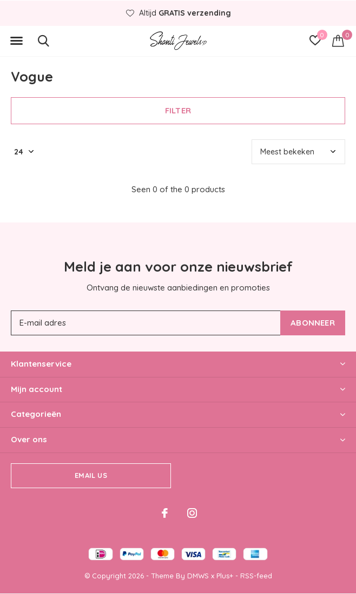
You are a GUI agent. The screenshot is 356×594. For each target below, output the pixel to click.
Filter (178, 110)
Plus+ (224, 575)
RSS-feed (256, 575)
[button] (16, 41)
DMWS (198, 575)
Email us (91, 475)
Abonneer (313, 323)
